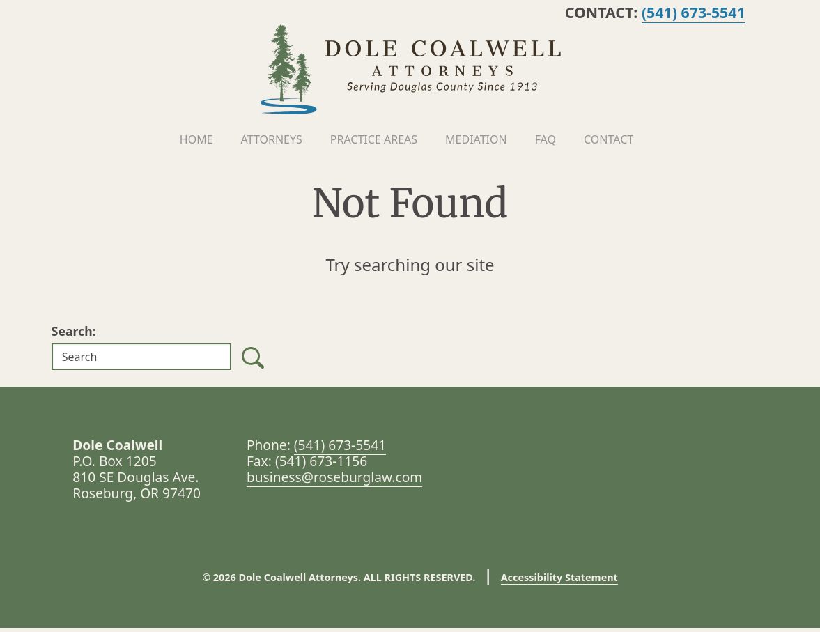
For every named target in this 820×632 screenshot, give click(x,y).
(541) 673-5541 (713, 12)
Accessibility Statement (559, 581)
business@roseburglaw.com (334, 481)
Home (196, 143)
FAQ (545, 143)
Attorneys (271, 143)
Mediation (476, 143)
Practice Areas (373, 143)
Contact (608, 143)
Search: (74, 335)
